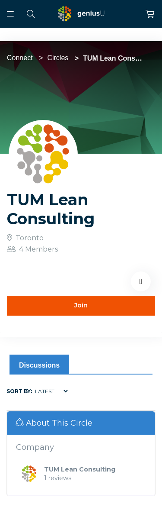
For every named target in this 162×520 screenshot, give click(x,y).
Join (81, 305)
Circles (57, 57)
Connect (20, 57)
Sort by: (19, 391)
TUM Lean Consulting (79, 469)
